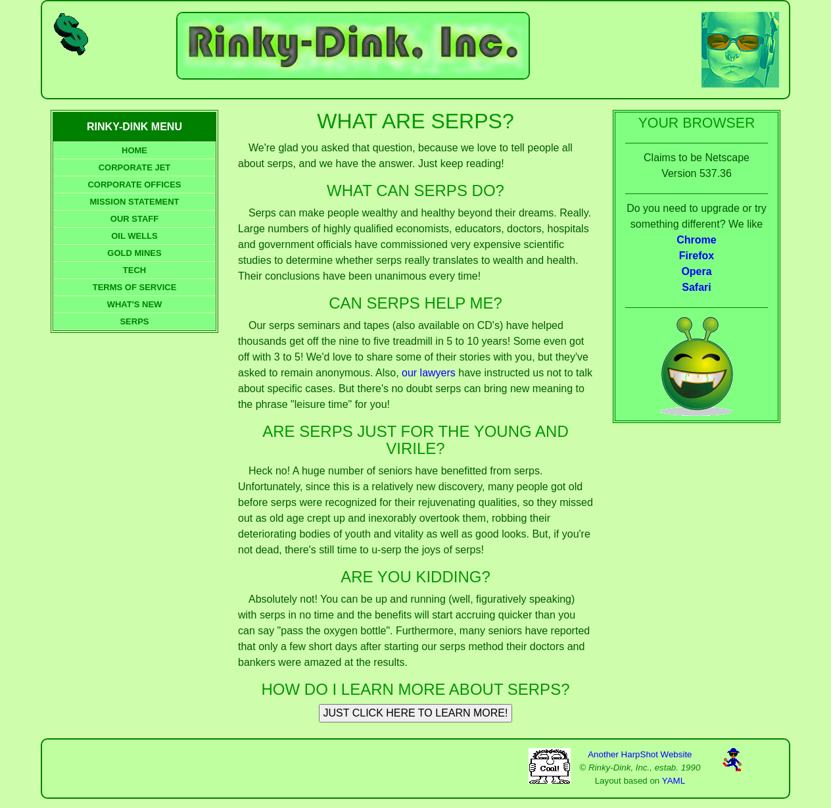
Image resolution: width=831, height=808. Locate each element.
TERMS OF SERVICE (135, 287)
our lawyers (429, 372)
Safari (696, 287)
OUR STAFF (134, 219)
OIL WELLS (134, 236)
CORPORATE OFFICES (134, 184)
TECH (134, 270)
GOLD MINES (134, 253)
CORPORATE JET (135, 167)
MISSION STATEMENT (134, 202)
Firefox (696, 255)
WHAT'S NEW (134, 304)
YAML (673, 781)
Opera (696, 271)
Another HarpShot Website (640, 754)
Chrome (696, 239)
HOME (134, 150)
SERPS (134, 321)
